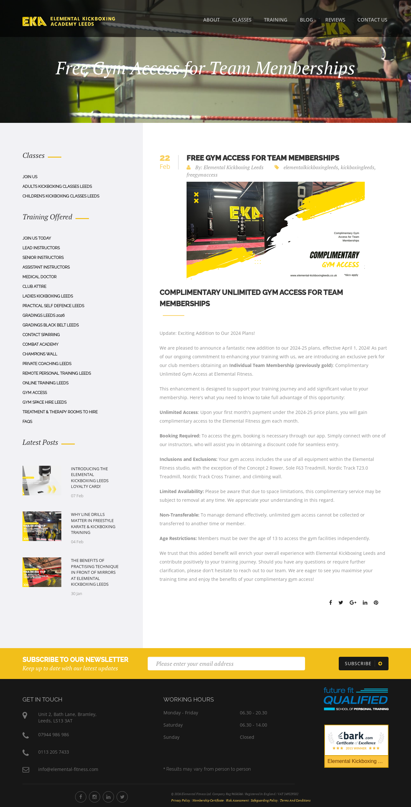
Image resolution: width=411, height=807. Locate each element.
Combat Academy (40, 344)
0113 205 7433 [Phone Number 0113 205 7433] (53, 752)
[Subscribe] (364, 663)
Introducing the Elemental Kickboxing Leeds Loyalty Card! (90, 478)
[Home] (68, 20)
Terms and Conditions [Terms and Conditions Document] (295, 800)
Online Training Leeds (45, 383)
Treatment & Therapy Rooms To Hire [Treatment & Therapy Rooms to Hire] (60, 412)
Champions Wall (39, 354)
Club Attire (34, 286)
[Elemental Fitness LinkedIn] (108, 796)
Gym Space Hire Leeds (44, 402)
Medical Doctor (39, 277)
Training (275, 19)
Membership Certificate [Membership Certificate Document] (208, 800)
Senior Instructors (43, 257)
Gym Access (34, 392)
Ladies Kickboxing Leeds (47, 296)
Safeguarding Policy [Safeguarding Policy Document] (264, 800)
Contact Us (372, 19)
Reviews (335, 19)
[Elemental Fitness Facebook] (80, 796)
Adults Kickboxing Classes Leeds (57, 186)
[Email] (226, 663)
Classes (241, 19)
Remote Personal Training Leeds (56, 373)
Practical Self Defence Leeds (53, 306)
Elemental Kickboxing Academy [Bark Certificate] (358, 761)
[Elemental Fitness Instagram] (94, 796)
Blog (306, 19)
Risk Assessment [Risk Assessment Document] (237, 800)
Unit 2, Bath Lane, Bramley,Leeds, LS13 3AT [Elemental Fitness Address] (67, 717)
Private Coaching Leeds (46, 364)
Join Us (29, 177)
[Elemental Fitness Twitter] (122, 796)
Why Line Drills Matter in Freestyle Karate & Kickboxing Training (93, 523)
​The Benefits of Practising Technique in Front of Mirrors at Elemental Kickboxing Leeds (94, 572)
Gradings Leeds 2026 (43, 315)
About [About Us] (211, 19)
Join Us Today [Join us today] (36, 238)
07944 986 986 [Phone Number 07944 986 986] (53, 734)
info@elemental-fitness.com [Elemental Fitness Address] (68, 769)
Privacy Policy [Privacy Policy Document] (180, 800)
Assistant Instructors (46, 267)
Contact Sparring (41, 335)
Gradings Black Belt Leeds (50, 325)
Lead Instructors (41, 248)
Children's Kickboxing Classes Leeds (60, 196)
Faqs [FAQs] (27, 421)
